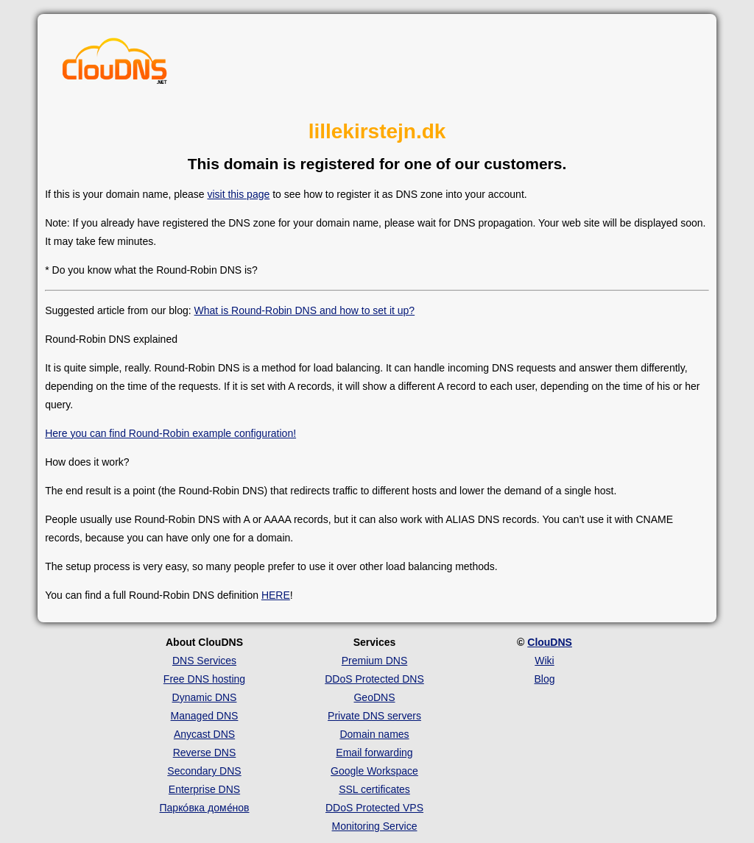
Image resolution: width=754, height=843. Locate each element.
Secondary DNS (204, 771)
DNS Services (204, 660)
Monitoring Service (374, 826)
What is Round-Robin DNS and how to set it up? (304, 310)
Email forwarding (374, 752)
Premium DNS (374, 660)
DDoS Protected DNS (374, 679)
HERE (275, 595)
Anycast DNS (204, 734)
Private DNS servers (374, 716)
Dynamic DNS (204, 697)
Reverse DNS (204, 752)
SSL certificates (374, 789)
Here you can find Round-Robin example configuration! (170, 433)
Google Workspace (374, 771)
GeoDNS (374, 697)
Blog (544, 679)
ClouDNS (549, 642)
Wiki (544, 660)
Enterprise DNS (204, 789)
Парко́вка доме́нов (205, 808)
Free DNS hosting (204, 679)
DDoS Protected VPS (374, 808)
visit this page (238, 194)
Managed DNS (205, 716)
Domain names (374, 734)
